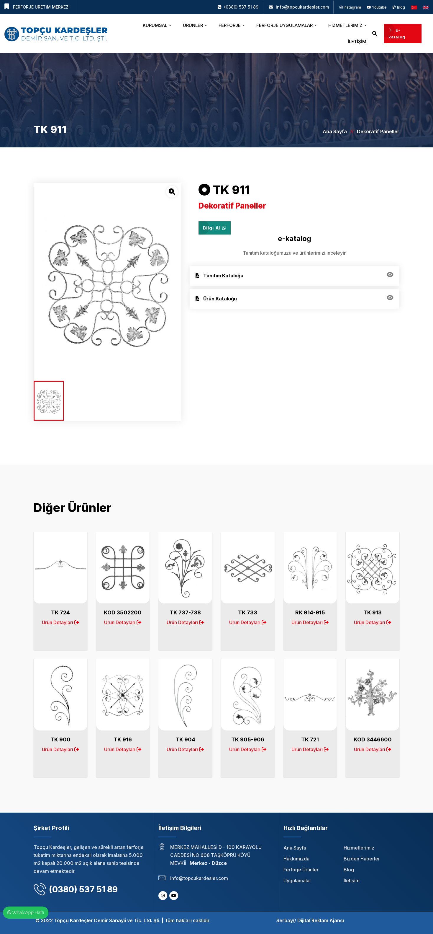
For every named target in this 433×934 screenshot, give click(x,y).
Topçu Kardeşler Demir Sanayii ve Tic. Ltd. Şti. (107, 920)
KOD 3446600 (373, 739)
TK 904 (185, 739)
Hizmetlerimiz (347, 25)
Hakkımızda (296, 859)
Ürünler (195, 25)
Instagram (350, 7)
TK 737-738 (185, 612)
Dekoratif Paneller (378, 131)
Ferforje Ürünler (301, 870)
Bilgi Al (214, 228)
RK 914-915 (310, 612)
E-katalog (396, 33)
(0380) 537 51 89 (241, 6)
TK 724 (60, 612)
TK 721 (310, 739)
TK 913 (372, 612)
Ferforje (232, 25)
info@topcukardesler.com (302, 6)
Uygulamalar (297, 880)
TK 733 (247, 612)
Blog (399, 7)
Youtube (377, 7)
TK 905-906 (247, 739)
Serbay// (286, 920)
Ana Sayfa (335, 131)
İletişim (357, 41)
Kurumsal (157, 25)
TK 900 (60, 739)
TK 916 (123, 739)
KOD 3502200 (123, 612)
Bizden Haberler (362, 859)
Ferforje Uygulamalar (286, 25)
